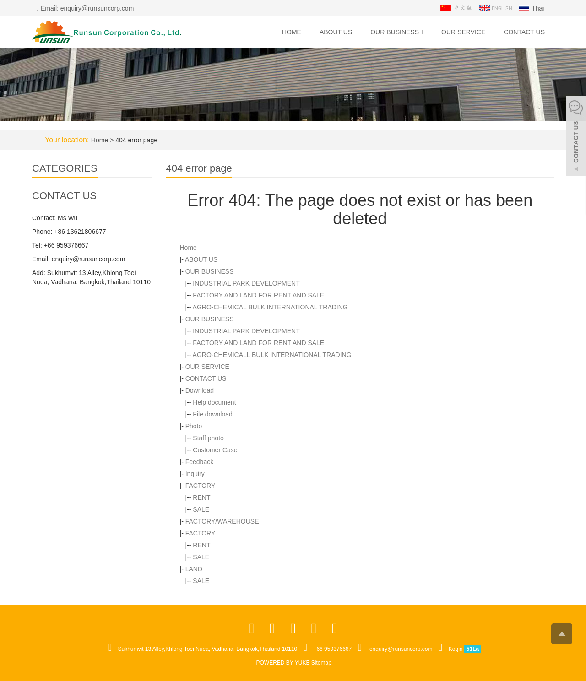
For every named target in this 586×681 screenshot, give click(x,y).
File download (212, 414)
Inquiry (195, 473)
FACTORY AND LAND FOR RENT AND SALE (258, 295)
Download (199, 390)
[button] (422, 32)
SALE (201, 509)
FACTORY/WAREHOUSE (222, 521)
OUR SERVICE (463, 32)
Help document (214, 402)
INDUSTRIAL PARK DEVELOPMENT (246, 283)
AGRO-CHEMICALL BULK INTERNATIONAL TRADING (272, 354)
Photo (193, 426)
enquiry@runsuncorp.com (401, 649)
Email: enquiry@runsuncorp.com (85, 8)
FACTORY (200, 485)
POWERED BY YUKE (283, 662)
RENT (201, 497)
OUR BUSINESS (396, 32)
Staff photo (208, 438)
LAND (193, 569)
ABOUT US (336, 32)
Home (291, 32)
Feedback (199, 461)
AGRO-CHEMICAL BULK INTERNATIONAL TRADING (270, 307)
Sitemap (321, 662)
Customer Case (215, 450)
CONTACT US (524, 32)
